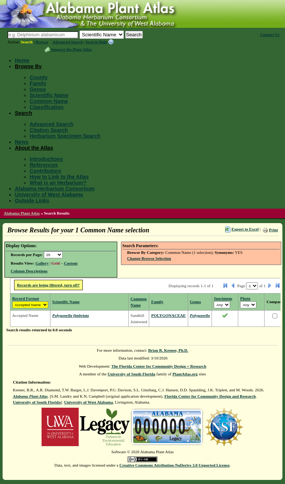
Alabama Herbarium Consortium (55, 189)
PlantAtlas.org (185, 374)
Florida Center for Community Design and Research (210, 396)
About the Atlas (34, 148)
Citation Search (49, 130)
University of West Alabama (49, 195)
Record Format (25, 298)
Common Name (49, 101)
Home (22, 60)
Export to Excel (245, 229)
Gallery (41, 263)
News (22, 142)
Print (273, 230)
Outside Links (32, 200)
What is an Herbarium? (58, 183)
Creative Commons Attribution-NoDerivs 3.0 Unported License (174, 465)
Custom (71, 263)
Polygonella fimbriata (70, 315)
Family (38, 83)
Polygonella (200, 315)
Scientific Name (49, 95)
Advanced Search (67, 42)
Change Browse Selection (149, 258)
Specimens (223, 298)
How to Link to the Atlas (59, 177)
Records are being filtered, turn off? (48, 285)
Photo (245, 298)
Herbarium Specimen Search (65, 136)
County (39, 77)
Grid (56, 263)
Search (27, 42)
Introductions (46, 159)
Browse (42, 42)
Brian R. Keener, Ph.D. (168, 350)
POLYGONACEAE (168, 315)
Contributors (45, 171)
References (44, 165)
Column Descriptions (29, 271)
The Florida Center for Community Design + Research (158, 366)
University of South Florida (131, 374)
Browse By (28, 66)
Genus (38, 89)
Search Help (96, 42)
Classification (46, 107)
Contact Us (269, 34)
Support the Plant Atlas (71, 49)
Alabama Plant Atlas (22, 213)
